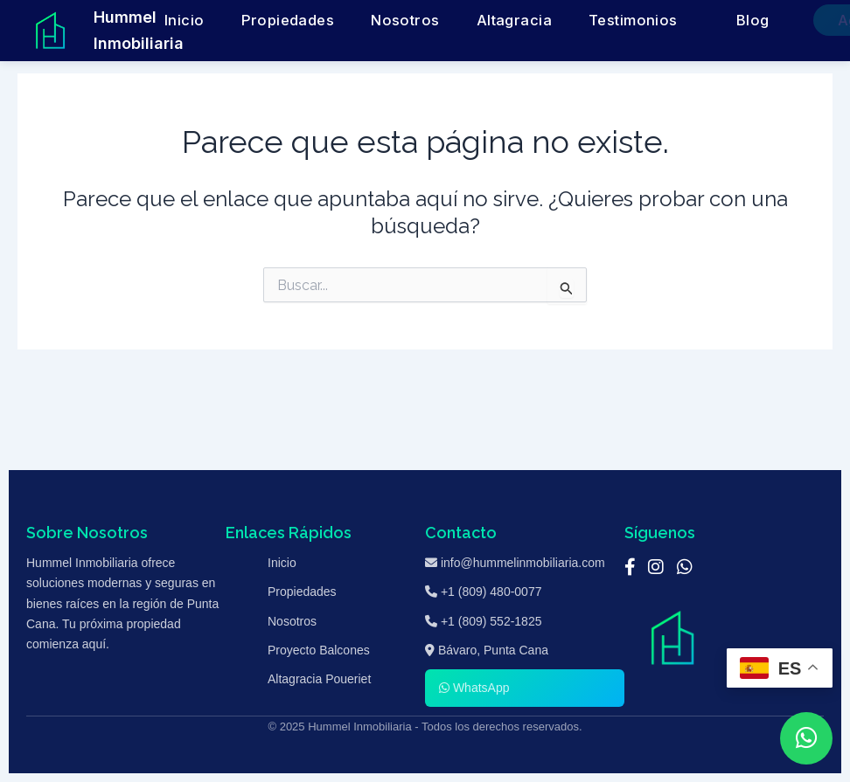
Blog (653, 20)
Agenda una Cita (760, 20)
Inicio (240, 20)
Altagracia (477, 20)
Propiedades (314, 20)
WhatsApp (474, 688)
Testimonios (561, 20)
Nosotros (400, 20)
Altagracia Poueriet (319, 679)
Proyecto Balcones (319, 650)
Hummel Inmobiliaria (139, 30)
